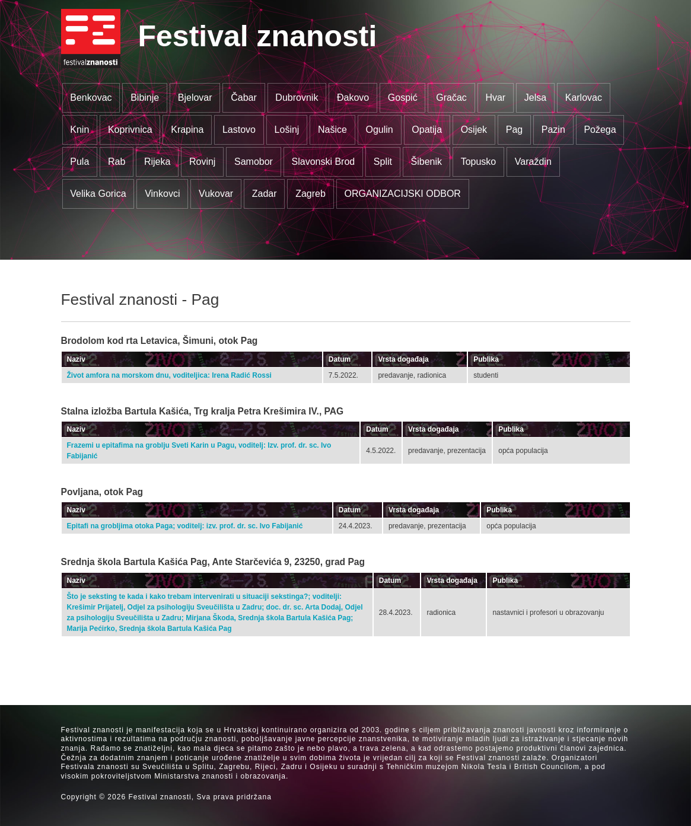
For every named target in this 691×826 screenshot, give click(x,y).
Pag (514, 130)
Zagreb (310, 194)
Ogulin (379, 130)
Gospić (403, 98)
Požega (600, 130)
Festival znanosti (257, 36)
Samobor (253, 162)
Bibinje (144, 98)
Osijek (474, 130)
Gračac (451, 98)
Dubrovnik (296, 98)
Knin (79, 130)
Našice (332, 130)
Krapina (187, 130)
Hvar (495, 98)
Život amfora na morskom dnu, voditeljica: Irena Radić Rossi (169, 375)
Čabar (244, 98)
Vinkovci (162, 194)
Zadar (264, 194)
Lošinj (287, 130)
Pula (79, 162)
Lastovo (239, 130)
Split (383, 162)
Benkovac (91, 98)
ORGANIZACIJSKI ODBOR (402, 194)
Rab (116, 162)
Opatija (427, 130)
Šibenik (426, 162)
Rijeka (157, 162)
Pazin (553, 130)
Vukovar (216, 194)
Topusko (478, 162)
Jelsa (535, 98)
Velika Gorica (98, 194)
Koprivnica (130, 130)
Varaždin (533, 162)
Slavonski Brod (323, 162)
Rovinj (202, 162)
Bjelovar (195, 98)
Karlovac (583, 98)
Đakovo (353, 98)
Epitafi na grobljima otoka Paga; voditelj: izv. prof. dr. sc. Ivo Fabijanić (185, 526)
